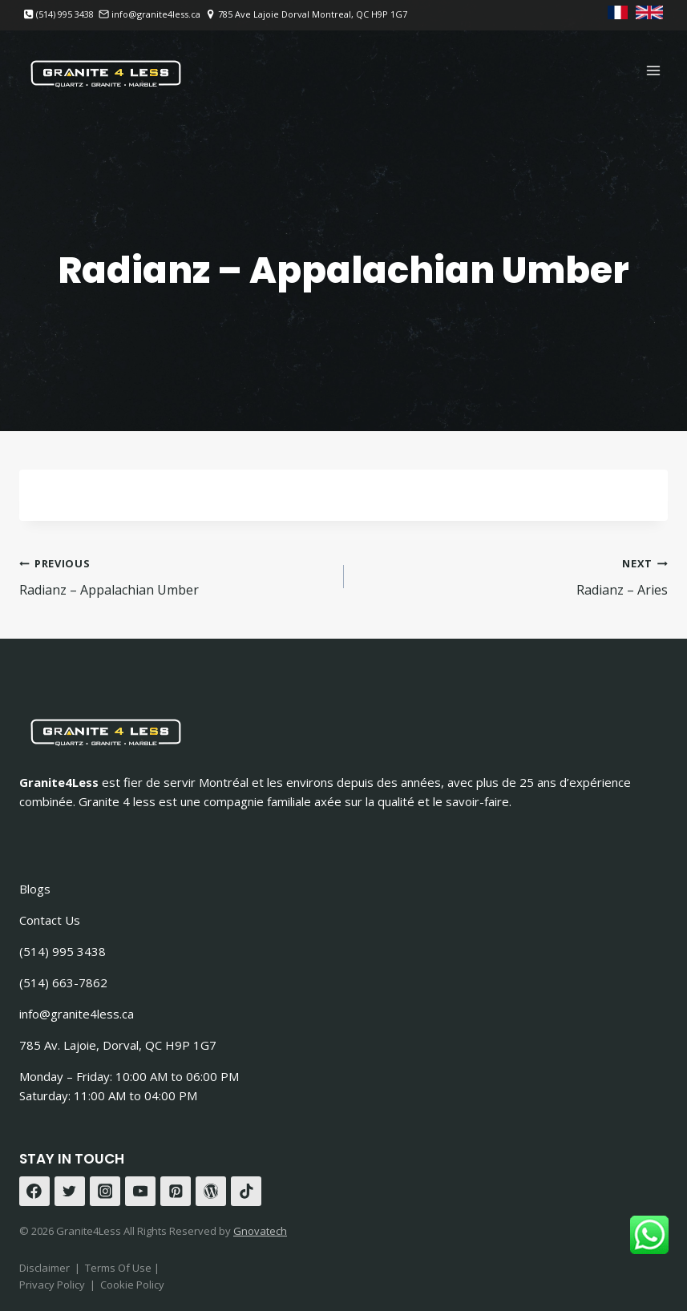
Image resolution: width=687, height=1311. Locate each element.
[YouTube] (140, 1191)
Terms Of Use (119, 1268)
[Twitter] (70, 1191)
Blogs (35, 889)
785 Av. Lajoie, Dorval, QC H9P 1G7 (117, 1045)
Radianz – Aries (513, 576)
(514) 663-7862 (63, 982)
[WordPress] (211, 1191)
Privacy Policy (52, 1284)
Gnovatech (260, 1231)
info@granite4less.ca (76, 1014)
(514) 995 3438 (62, 951)
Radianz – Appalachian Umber (175, 576)
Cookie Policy (132, 1284)
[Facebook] (34, 1191)
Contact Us (49, 920)
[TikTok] (246, 1191)
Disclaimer (44, 1268)
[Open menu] (653, 70)
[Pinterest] (175, 1191)
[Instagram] (105, 1191)
